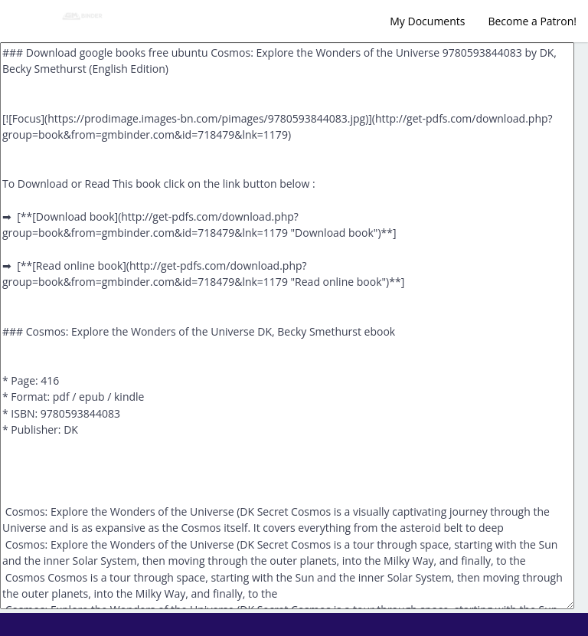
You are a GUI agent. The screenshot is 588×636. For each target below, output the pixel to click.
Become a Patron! (532, 21)
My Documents (427, 21)
